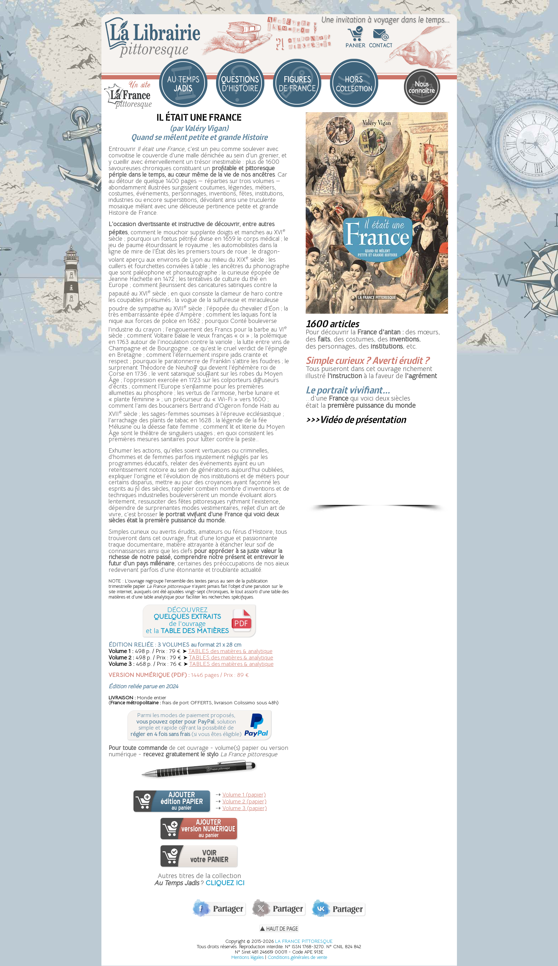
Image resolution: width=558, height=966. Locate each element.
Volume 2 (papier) (244, 801)
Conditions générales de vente (297, 957)
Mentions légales (247, 957)
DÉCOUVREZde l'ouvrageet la (187, 621)
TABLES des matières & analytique (230, 651)
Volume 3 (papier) (244, 808)
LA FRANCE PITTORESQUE (304, 941)
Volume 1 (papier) (244, 794)
